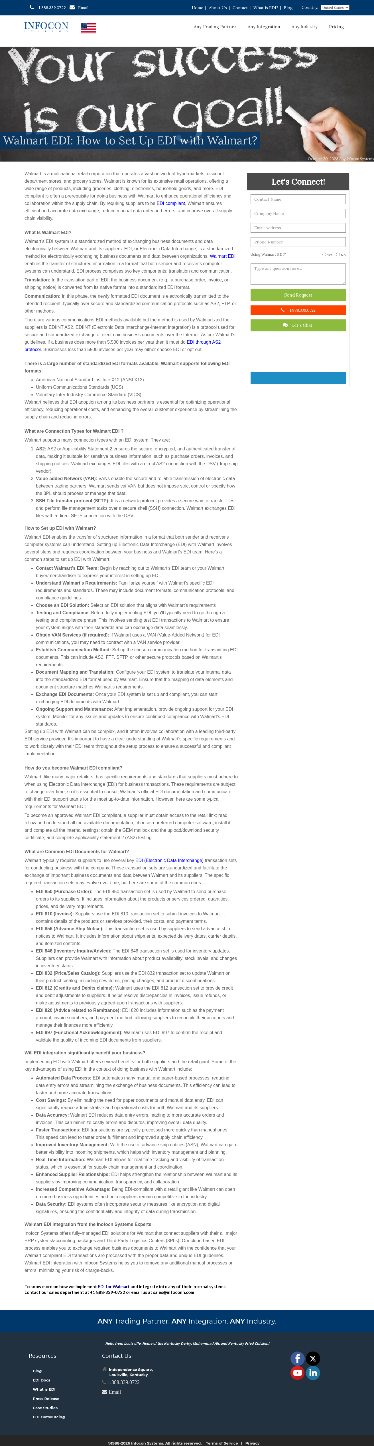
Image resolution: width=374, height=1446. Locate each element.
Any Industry (305, 26)
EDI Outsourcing (49, 1417)
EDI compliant (170, 203)
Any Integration (264, 26)
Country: (310, 7)
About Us (218, 7)
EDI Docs (41, 1380)
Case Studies (45, 1407)
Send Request (298, 295)
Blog (288, 7)
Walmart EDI (222, 256)
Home (197, 7)
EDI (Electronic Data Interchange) (169, 860)
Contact (240, 7)
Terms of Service (222, 1443)
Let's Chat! (298, 325)
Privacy (252, 1443)
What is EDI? (265, 7)
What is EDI (44, 1389)
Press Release (46, 1398)
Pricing (336, 26)
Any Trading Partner (215, 26)
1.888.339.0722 (48, 7)
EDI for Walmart (114, 1286)
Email (79, 7)
